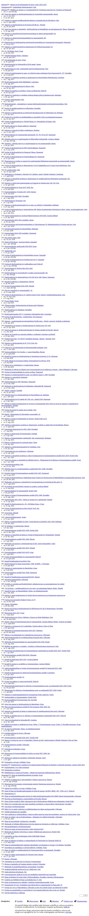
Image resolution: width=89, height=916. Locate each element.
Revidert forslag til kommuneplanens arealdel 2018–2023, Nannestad (27, 473)
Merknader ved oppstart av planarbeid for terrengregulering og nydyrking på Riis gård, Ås (33, 482)
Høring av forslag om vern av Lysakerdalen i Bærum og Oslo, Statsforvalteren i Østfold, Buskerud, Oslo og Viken (41, 740)
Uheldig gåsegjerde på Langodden (15, 812)
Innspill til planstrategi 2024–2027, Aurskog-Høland (21, 659)
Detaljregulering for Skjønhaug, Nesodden (18, 310)
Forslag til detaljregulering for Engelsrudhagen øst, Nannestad (24, 157)
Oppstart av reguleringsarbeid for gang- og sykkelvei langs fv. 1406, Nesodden (30, 375)
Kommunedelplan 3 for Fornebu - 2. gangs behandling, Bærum (25, 352)
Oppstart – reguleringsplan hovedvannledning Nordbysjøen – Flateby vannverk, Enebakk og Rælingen (37, 321)
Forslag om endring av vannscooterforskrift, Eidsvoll (21, 681)
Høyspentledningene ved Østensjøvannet (18, 826)
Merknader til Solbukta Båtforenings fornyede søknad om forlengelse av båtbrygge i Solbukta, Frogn (37, 824)
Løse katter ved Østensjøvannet (15, 806)
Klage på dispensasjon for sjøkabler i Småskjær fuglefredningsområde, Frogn (29, 882)
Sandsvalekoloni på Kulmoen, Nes (16, 872)
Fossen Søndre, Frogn (11, 301)
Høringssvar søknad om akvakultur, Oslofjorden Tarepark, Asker (25, 758)
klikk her (66, 907)
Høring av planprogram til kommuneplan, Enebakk (21, 434)
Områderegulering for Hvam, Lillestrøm (17, 733)
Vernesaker (4, 775)
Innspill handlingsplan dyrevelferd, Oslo (17, 561)
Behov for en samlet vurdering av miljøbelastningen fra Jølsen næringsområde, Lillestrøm (33, 809)
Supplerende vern (10, 251)
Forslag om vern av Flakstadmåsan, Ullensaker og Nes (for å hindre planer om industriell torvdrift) (36, 887)
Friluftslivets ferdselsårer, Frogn (15, 749)
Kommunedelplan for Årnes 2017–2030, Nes (19, 187)
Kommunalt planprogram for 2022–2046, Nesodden (21, 429)
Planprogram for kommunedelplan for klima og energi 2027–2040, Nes (27, 753)
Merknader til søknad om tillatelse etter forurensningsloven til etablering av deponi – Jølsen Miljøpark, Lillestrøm (41, 369)
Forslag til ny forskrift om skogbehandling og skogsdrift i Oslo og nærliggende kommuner (33, 117)
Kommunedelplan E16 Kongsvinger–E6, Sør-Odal (21, 700)
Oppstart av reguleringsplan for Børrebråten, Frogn (21, 568)
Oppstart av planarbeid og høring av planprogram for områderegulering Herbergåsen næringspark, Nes (37, 179)
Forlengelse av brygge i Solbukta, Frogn (17, 762)
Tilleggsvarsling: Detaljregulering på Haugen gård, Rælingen (24, 305)
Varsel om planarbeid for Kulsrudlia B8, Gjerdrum (21, 720)
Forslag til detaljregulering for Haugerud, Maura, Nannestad (24, 152)
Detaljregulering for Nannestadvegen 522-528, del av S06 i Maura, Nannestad (29, 277)
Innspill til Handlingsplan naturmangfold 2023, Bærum (22, 577)
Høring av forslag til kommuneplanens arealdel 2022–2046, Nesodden (27, 495)
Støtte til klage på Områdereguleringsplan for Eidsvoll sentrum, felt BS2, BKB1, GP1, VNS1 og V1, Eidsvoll (39, 791)
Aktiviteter (55, 901)
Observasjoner (33, 901)
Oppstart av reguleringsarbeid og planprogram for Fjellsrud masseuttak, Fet (29, 47)
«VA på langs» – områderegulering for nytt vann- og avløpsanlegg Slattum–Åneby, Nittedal (34, 588)
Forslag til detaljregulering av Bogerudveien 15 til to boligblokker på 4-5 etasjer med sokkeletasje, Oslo (38, 165)
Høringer (4, 4)
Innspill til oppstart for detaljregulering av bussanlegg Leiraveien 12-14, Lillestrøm (31, 356)
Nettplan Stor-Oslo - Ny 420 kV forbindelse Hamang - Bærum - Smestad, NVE (30, 339)
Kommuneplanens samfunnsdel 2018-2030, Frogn (20, 246)
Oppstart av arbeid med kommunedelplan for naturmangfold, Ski (25, 38)
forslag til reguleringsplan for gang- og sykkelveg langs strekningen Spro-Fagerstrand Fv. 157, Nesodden (38, 73)
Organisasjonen (82, 901)
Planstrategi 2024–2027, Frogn (14, 613)
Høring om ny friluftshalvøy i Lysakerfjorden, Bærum (22, 365)
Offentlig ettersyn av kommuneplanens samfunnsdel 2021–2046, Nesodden (29, 469)
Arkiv (44, 901)
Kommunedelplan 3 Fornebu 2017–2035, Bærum (20, 192)
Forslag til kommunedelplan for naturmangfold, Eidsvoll (23, 557)
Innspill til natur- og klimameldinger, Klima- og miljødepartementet (26, 591)
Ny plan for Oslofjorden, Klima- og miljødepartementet (22, 729)
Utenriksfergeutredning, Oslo (14, 464)
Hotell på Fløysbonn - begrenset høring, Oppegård (21, 242)
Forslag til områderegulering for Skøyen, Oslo (19, 86)
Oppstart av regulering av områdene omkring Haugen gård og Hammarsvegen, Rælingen (33, 95)
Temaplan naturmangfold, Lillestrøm (16, 579)
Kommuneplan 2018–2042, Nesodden (17, 196)
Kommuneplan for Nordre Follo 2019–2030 (19, 268)
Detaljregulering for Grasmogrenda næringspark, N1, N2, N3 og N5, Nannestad (30, 135)
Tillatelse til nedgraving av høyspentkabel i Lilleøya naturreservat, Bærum (28, 780)
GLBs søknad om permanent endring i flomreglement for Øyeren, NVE (27, 361)
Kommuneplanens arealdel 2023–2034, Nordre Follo (21, 530)
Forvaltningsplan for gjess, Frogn (15, 60)
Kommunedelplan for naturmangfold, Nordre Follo (21, 491)
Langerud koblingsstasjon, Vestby (15, 517)
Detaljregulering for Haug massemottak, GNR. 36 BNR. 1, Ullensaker (27, 564)
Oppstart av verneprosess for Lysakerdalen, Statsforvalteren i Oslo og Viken (29, 626)
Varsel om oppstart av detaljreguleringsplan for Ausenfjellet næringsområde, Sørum (31, 14)
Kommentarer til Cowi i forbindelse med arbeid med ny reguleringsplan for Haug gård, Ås (33, 885)
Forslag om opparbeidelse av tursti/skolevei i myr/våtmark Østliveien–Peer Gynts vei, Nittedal (35, 890)
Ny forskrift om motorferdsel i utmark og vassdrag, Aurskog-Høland (26, 486)
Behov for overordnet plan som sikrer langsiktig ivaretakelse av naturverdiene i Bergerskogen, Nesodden (38, 804)
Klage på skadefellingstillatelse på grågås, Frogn (27, 775)
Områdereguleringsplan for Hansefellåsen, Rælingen (21, 229)
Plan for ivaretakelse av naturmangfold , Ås (18, 290)
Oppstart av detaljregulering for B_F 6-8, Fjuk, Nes (21, 343)
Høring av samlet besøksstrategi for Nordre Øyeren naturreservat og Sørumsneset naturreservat (35, 595)
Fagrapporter (5, 7)
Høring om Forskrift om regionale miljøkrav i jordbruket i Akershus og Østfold (30, 334)
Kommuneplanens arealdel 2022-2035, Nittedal (20, 548)
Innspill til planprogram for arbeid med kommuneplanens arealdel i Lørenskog (30, 673)
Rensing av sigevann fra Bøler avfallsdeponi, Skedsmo (22, 130)
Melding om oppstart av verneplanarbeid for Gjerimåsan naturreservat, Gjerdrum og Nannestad (40, 10)
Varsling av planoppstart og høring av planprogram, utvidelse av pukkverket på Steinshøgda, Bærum (37, 425)
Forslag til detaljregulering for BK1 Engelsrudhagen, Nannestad (25, 148)
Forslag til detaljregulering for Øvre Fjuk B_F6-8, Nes (22, 508)
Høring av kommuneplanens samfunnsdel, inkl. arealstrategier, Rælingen (28, 438)
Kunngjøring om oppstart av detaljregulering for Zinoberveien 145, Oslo (28, 325)
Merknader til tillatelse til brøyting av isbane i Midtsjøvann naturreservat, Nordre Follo (32, 832)
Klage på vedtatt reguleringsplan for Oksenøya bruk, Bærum (24, 854)
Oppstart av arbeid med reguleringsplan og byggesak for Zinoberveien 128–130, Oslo (32, 183)
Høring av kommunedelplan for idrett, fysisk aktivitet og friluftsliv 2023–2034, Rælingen (33, 522)
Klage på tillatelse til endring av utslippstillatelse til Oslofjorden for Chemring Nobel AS (33, 840)
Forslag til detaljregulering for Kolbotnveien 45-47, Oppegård (24, 260)
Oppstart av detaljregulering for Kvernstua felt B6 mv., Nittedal (25, 25)
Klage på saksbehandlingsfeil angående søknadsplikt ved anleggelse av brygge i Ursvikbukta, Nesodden (38, 845)
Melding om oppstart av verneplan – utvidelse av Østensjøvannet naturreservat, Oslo (31, 646)
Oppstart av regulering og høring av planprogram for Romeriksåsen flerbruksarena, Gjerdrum (34, 77)
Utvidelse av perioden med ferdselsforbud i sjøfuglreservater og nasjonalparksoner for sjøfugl (34, 584)
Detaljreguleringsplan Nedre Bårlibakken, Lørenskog (21, 82)
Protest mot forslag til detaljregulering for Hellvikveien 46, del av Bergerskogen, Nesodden (34, 608)
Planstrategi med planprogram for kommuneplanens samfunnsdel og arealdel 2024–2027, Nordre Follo (37, 651)
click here (68, 912)
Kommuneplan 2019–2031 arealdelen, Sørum (19, 220)
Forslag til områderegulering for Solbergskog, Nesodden (22, 108)
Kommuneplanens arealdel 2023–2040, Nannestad (21, 572)
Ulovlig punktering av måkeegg (15, 893)
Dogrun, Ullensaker (11, 859)
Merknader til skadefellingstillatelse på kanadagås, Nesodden (24, 867)
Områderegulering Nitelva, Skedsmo (16, 55)
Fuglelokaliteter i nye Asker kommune (17, 767)
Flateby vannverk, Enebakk (13, 390)
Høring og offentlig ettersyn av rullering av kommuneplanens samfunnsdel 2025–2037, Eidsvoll (35, 716)
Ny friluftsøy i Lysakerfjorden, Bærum (17, 526)
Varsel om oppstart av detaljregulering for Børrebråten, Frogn (24, 704)
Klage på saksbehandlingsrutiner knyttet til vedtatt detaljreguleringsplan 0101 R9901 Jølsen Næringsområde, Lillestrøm (43, 796)
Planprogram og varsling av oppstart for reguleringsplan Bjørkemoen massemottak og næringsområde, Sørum (39, 161)
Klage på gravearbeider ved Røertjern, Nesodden (20, 821)
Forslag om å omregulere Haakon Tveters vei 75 (20, 600)
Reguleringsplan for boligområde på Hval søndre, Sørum (23, 64)
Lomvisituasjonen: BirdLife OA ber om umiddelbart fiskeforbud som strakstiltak (30, 874)
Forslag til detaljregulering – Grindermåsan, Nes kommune (23, 317)
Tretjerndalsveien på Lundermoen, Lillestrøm (19, 451)
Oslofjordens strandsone (12, 770)
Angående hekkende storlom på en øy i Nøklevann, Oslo (23, 869)
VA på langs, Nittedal (11, 513)
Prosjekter (4, 765)
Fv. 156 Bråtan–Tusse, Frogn (14, 51)
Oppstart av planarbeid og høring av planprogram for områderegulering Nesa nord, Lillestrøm (34, 711)
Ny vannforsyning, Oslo (12, 170)
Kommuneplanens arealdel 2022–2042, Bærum (20, 539)
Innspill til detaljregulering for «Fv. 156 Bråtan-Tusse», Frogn (24, 504)
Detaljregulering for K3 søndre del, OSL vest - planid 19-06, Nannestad (27, 399)
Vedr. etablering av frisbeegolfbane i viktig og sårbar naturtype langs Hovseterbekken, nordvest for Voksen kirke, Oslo (42, 814)
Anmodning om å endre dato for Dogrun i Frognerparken (23, 861)
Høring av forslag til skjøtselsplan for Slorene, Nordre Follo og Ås (26, 419)
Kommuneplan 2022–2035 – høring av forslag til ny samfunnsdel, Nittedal (28, 500)
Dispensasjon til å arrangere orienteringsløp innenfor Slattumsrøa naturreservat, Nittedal (33, 784)
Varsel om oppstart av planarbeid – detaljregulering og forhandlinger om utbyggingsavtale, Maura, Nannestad (39, 29)
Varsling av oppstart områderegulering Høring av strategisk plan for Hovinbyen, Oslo (32, 20)
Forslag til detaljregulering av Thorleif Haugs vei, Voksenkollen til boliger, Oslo (30, 121)
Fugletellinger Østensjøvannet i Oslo (24, 7)
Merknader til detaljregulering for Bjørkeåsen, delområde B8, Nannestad (28, 386)
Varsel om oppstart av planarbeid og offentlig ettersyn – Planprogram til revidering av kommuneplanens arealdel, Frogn (43, 460)
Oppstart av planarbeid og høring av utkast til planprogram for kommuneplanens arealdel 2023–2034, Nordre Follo (41, 456)
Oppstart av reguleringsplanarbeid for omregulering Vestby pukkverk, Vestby (29, 695)
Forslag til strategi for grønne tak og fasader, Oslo (20, 410)
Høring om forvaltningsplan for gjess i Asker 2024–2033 (28, 4)
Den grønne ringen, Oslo (12, 238)
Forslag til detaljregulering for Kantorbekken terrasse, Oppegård (25, 255)
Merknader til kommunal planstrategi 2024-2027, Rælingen (23, 630)
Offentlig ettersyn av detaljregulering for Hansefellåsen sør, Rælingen (27, 395)
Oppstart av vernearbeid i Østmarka (16, 377)
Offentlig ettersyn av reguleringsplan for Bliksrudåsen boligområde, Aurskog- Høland (32, 139)
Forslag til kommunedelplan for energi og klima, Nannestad (24, 372)
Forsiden (19, 901)
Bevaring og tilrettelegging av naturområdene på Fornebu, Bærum (26, 799)
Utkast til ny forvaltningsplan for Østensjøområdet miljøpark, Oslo (26, 347)
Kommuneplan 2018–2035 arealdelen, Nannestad (20, 233)
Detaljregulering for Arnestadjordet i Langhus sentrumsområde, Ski (26, 273)
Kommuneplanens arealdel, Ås (14, 677)
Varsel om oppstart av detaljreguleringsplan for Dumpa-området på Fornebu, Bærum (31, 330)
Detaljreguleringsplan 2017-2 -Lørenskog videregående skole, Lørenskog (28, 314)
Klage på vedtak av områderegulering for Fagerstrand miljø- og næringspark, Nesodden (32, 850)
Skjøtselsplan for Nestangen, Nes (15, 201)
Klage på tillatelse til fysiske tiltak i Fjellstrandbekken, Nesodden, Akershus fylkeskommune (34, 877)
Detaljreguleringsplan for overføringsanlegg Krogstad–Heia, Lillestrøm (27, 637)
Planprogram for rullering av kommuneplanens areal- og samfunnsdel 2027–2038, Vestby (33, 690)
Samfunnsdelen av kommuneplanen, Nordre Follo (20, 697)
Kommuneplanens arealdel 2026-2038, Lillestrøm (20, 655)
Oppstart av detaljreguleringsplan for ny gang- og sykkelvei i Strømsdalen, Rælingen (32, 205)
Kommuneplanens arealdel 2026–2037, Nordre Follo (21, 738)
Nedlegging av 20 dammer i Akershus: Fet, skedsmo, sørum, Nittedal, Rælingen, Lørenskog (34, 174)
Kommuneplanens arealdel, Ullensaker (17, 745)
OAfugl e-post (68, 901)
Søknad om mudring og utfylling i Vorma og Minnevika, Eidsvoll (25, 91)
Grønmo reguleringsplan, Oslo (14, 99)
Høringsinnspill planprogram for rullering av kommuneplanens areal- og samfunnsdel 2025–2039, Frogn (38, 686)
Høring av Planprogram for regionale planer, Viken (21, 442)
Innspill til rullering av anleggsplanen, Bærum (19, 281)
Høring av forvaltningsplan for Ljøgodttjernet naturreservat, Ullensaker (27, 635)
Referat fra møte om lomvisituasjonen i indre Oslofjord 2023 (24, 829)
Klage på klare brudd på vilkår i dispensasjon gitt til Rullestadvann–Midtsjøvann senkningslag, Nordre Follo (39, 801)
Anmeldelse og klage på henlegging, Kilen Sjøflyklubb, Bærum (25, 836)
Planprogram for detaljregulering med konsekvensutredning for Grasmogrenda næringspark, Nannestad (37, 42)
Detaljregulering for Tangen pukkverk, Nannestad (20, 126)
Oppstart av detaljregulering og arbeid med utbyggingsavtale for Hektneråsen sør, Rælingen (34, 113)
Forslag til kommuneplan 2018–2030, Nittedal (19, 286)
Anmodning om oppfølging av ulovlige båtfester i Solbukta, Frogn (26, 847)
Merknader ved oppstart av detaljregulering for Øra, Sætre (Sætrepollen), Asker (30, 543)
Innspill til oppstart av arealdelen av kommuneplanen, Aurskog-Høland (27, 664)
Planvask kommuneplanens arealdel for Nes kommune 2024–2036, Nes (27, 707)
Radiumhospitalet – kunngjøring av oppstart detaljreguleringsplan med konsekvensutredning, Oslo (36, 104)
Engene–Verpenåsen (11, 604)
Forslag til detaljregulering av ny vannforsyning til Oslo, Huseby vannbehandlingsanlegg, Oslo (35, 295)
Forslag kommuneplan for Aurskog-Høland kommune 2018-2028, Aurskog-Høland (31, 216)
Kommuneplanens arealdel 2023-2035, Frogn (19, 552)
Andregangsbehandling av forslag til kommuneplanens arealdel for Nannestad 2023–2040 (33, 668)
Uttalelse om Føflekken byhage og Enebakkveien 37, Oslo (23, 880)
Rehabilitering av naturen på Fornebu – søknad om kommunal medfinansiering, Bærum (32, 773)
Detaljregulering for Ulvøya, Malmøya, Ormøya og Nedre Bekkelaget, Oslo (29, 617)
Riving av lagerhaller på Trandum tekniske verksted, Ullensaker (25, 864)
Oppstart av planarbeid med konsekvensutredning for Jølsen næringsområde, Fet (30, 33)
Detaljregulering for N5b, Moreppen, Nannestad (20, 382)
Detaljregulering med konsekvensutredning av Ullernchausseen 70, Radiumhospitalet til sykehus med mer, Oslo (40, 224)
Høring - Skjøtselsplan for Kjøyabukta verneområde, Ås (22, 414)
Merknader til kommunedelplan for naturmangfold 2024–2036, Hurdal (27, 642)
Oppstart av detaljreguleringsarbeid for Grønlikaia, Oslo (22, 447)
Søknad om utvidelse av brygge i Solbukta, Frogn (20, 788)
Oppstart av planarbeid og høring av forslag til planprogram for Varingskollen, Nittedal (32, 535)
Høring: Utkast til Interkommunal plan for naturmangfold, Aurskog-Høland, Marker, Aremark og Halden (38, 622)
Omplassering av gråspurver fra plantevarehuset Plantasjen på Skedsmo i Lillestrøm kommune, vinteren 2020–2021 (48, 765)
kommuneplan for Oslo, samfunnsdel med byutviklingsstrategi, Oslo (26, 69)
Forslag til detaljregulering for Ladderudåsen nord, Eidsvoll (24, 264)
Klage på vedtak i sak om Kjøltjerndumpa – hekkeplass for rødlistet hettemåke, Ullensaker (33, 817)
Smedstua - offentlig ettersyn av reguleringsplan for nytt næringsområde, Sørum (30, 143)
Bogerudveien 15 (10, 793)
